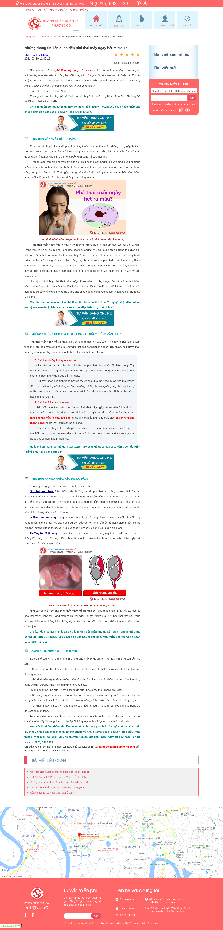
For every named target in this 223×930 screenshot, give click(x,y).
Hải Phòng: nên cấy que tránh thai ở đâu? (52, 792)
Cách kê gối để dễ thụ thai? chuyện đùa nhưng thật (57, 787)
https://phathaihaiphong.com (117, 746)
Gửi (192, 98)
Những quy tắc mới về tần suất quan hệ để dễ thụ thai (59, 782)
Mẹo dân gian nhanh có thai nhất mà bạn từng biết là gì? (60, 771)
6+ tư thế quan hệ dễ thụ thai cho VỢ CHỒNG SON (58, 777)
